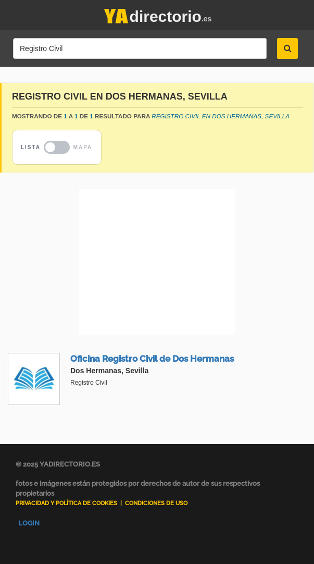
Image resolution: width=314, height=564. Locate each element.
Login (29, 523)
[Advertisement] (157, 262)
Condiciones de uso (156, 503)
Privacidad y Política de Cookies (66, 503)
